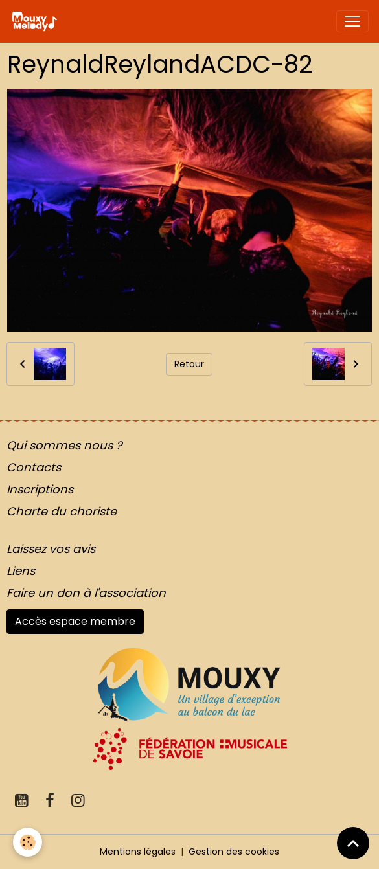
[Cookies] (27, 842)
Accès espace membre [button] (75, 621)
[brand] (36, 21)
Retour (189, 363)
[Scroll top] (353, 843)
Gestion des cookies (234, 851)
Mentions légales (138, 851)
